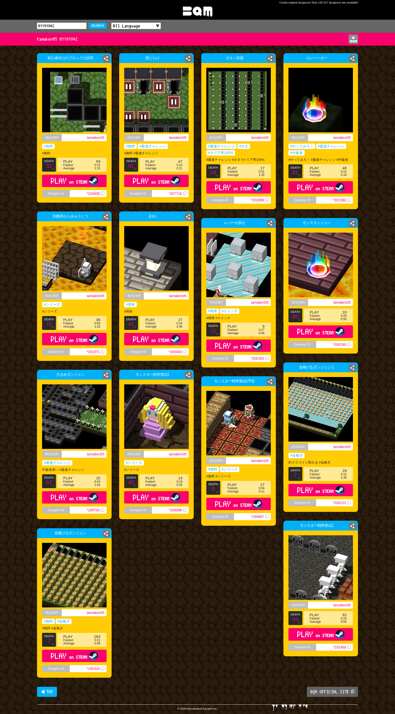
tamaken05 (95, 138)
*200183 (260, 358)
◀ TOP (47, 691)
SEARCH (97, 25)
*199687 (260, 517)
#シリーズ (52, 304)
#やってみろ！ (301, 146)
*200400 (177, 352)
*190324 (95, 669)
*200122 (342, 503)
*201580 (342, 200)
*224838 (95, 194)
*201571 (95, 352)
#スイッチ (230, 311)
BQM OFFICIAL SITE (332, 691)
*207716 (178, 196)
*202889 (260, 200)
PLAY (74, 180)
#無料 (48, 146)
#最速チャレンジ (153, 147)
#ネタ (243, 146)
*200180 (342, 345)
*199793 (95, 510)
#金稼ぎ (296, 455)
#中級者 (296, 153)
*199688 (177, 510)
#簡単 (130, 304)
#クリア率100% (220, 153)
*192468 (342, 647)
